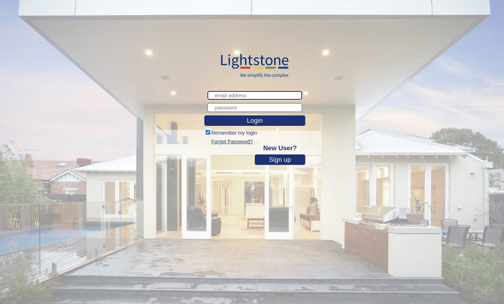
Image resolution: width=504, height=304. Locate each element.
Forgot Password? (232, 141)
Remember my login (234, 133)
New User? (280, 148)
